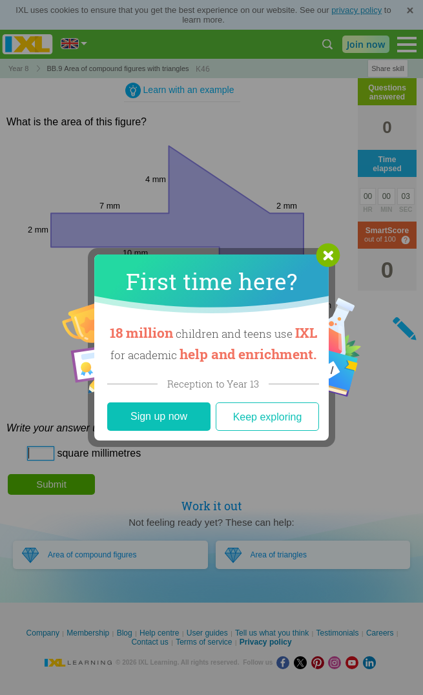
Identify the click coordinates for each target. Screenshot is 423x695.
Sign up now (158, 416)
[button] (328, 255)
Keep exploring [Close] (267, 416)
